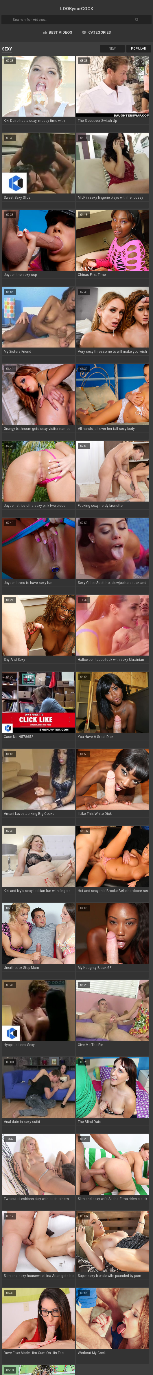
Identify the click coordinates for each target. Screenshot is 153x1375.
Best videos (57, 32)
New (112, 48)
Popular (138, 48)
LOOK (76, 8)
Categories (96, 32)
